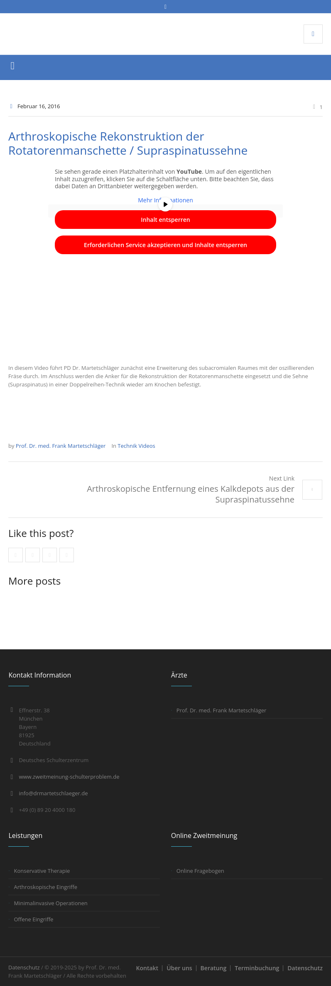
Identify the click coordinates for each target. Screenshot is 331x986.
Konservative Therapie (42, 870)
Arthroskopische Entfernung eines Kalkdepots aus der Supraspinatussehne (190, 494)
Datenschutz (305, 968)
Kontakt (147, 968)
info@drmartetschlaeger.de (53, 793)
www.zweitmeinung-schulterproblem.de (69, 776)
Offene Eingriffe (33, 919)
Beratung (214, 968)
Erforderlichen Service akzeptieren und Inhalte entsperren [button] (165, 245)
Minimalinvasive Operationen (50, 903)
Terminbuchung (257, 968)
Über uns (179, 968)
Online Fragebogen (200, 870)
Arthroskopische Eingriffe (45, 887)
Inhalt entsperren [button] (165, 219)
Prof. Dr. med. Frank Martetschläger (222, 710)
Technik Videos (136, 445)
